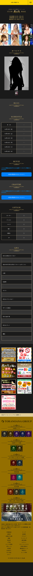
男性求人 (24, 550)
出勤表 (9, 534)
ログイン (24, 542)
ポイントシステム (24, 544)
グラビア (24, 536)
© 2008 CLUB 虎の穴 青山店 (16, 558)
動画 (9, 538)
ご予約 (9, 542)
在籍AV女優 (9, 536)
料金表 (9, 540)
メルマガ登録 (8, 544)
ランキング (24, 538)
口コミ (9, 554)
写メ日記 (9, 552)
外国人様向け (24, 546)
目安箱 (9, 548)
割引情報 (24, 540)
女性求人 (9, 550)
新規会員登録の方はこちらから (16, 174)
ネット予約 (24, 552)
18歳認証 (9, 532)
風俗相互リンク (24, 548)
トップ (24, 532)
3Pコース (9, 546)
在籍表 (24, 534)
